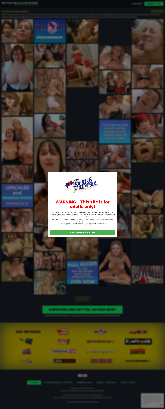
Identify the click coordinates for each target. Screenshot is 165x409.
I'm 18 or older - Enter (82, 232)
